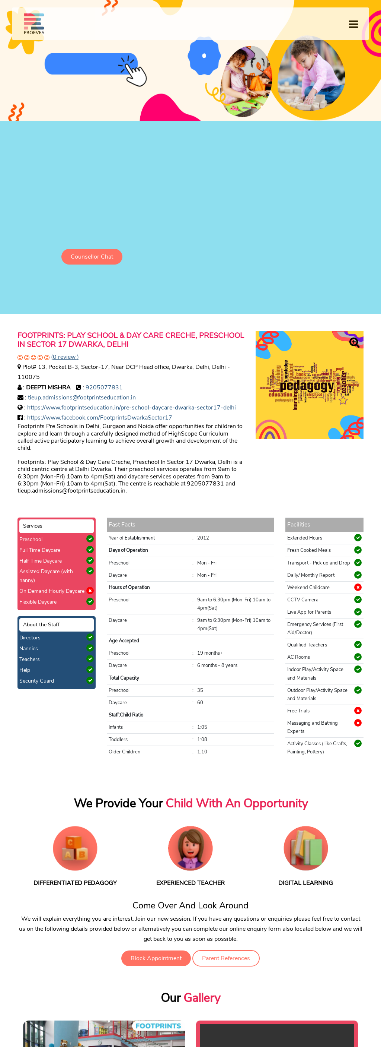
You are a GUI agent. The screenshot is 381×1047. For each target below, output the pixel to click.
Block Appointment (156, 958)
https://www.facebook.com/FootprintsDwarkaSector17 (99, 418)
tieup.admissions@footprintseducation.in (82, 397)
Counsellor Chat (92, 257)
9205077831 (104, 387)
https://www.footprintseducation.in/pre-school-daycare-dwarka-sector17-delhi (131, 408)
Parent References (226, 958)
